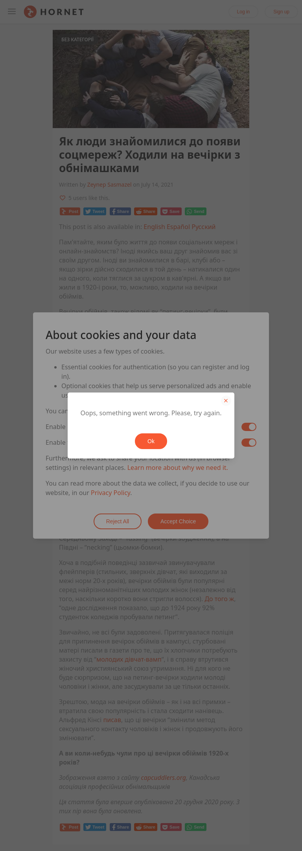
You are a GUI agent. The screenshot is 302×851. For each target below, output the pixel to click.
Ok (151, 441)
